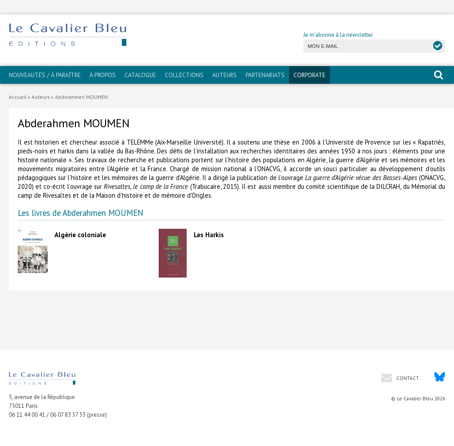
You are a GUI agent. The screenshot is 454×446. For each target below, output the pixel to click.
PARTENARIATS (265, 75)
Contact (407, 378)
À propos (103, 75)
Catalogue (140, 75)
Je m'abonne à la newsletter (338, 35)
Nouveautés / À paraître (45, 75)
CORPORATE (309, 75)
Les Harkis (209, 235)
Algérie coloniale (80, 235)
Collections (184, 75)
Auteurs (224, 75)
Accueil (17, 97)
